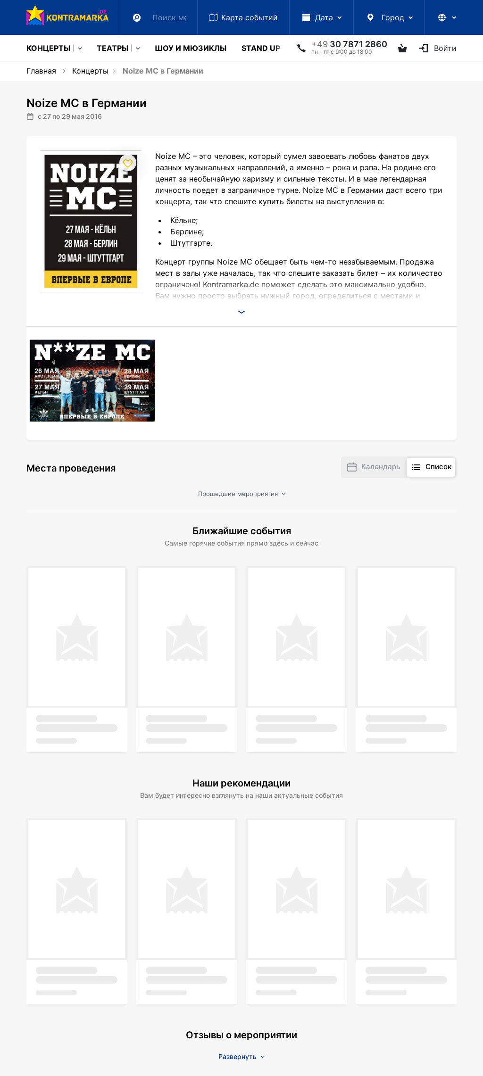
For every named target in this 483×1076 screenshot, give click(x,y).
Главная (41, 70)
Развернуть (241, 1056)
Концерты (48, 48)
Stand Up (261, 48)
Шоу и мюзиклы (190, 48)
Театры (112, 48)
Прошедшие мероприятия (241, 493)
